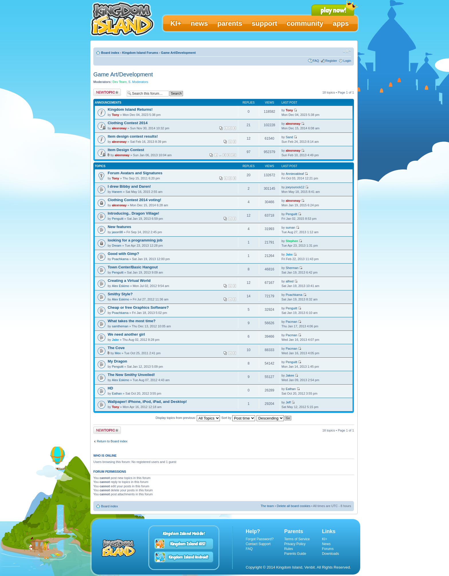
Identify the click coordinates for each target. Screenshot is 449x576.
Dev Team (120, 82)
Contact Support (258, 544)
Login (347, 60)
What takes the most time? (131, 321)
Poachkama (120, 259)
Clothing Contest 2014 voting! (134, 200)
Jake (289, 254)
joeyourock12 (295, 187)
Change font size (347, 51)
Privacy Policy (295, 544)
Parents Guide (295, 554)
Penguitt (117, 218)
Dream (116, 245)
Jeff (288, 402)
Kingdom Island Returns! (130, 109)
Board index (110, 52)
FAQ (316, 60)
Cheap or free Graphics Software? (138, 307)
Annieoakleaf (295, 173)
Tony (115, 114)
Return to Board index (112, 441)
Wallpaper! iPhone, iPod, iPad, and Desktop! (147, 401)
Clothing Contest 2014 (127, 123)
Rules (288, 549)
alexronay (119, 128)
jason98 (117, 232)
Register (331, 60)
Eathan (117, 393)
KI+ (324, 539)
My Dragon (117, 361)
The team (267, 506)
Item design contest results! (133, 136)
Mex (118, 353)
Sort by (238, 417)
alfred (290, 281)
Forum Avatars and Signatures (135, 173)
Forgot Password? (259, 539)
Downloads (330, 554)
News (326, 544)
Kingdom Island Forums (140, 52)
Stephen (292, 241)
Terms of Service (297, 539)
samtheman (120, 326)
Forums (328, 549)
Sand (289, 137)
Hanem (117, 191)
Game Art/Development (178, 52)
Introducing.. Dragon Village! (133, 213)
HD (110, 388)
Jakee (290, 375)
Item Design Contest (126, 150)
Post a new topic (107, 92)
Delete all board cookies (293, 506)
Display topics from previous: (187, 417)
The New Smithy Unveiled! (131, 375)
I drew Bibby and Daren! (129, 186)
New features (119, 227)
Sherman (292, 268)
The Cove (116, 348)
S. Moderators (138, 82)
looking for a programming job (135, 240)
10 (233, 155)
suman (290, 227)
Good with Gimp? (123, 254)
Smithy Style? (120, 294)
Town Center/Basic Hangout (133, 267)
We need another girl (126, 334)
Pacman (291, 321)
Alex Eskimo (120, 286)
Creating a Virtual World (129, 280)
